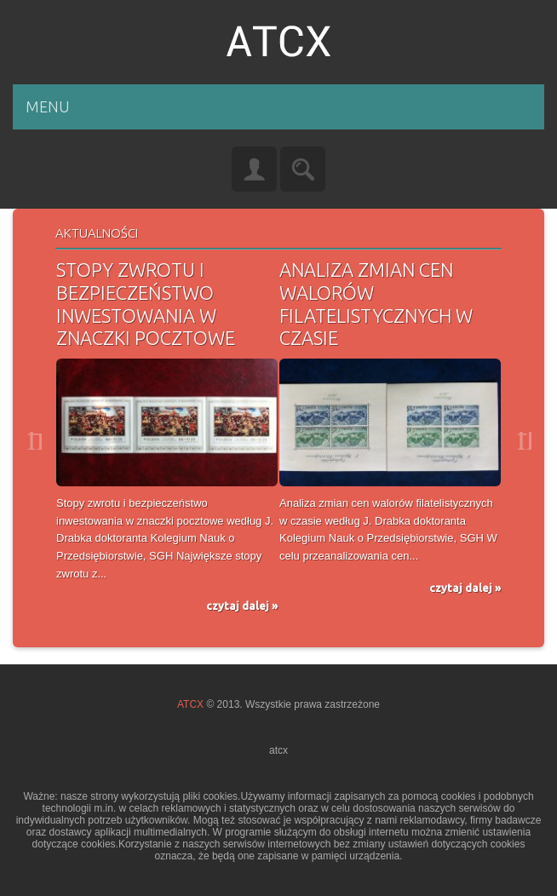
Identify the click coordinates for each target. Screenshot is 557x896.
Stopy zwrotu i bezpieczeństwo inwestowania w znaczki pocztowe (145, 303)
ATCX (190, 704)
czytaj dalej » (242, 606)
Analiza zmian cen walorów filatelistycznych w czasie (376, 303)
